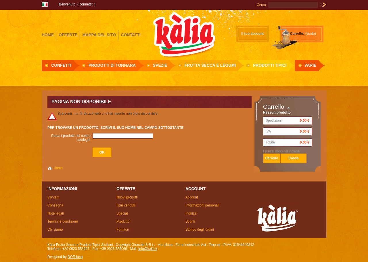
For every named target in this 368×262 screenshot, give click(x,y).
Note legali (55, 213)
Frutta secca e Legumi (210, 65)
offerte (68, 34)
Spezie (160, 65)
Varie (310, 65)
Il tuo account (252, 34)
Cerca (261, 5)
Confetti (61, 65)
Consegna (55, 205)
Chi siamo (55, 229)
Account (191, 197)
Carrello (273, 106)
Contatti (53, 197)
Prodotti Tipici (269, 65)
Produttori (123, 221)
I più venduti (125, 205)
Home (58, 168)
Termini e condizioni (62, 221)
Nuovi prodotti (127, 197)
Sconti (190, 221)
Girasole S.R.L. (184, 34)
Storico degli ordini (199, 229)
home (48, 34)
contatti (131, 34)
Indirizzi (191, 213)
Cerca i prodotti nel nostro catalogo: (71, 138)
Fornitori (122, 229)
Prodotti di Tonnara (112, 65)
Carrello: (297, 34)
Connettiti (86, 4)
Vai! (322, 5)
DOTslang (75, 257)
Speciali (122, 213)
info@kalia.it (147, 249)
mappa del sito (99, 34)
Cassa (293, 158)
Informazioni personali (202, 205)
